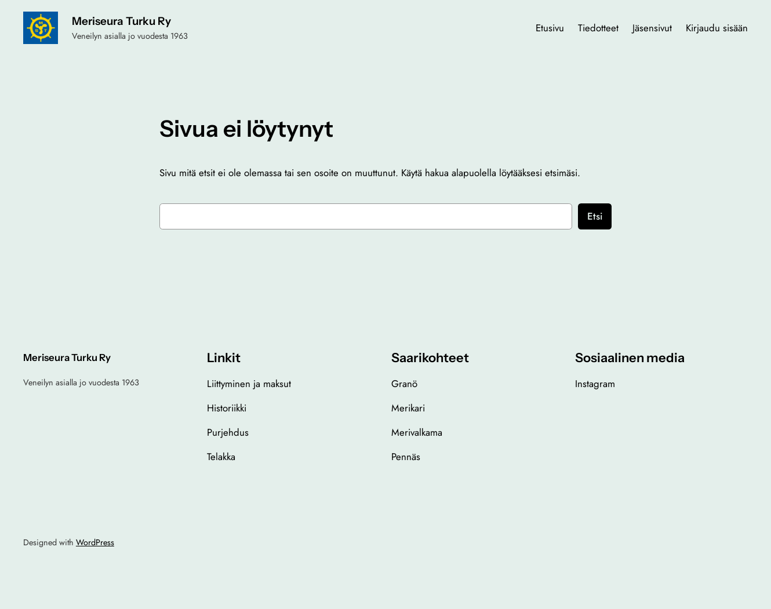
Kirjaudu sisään (717, 28)
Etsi (594, 216)
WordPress (95, 542)
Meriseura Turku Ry (121, 21)
